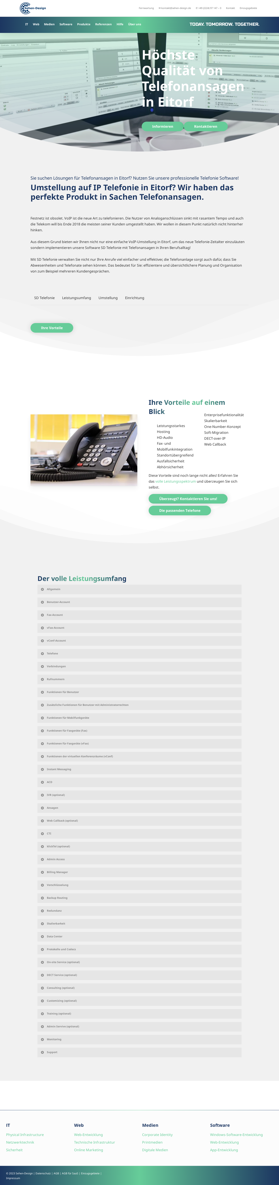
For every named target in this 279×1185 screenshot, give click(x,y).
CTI (45, 833)
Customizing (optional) (58, 1001)
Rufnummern (52, 679)
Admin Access (52, 859)
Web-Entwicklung (88, 1134)
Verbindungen (53, 666)
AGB (56, 1173)
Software (66, 24)
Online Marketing (88, 1150)
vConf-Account (53, 640)
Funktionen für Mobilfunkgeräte (64, 718)
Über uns (134, 24)
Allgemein (50, 589)
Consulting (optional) (57, 988)
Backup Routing (54, 898)
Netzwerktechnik (20, 1142)
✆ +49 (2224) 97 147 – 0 (208, 8)
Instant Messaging (55, 769)
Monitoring (50, 1039)
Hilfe (120, 24)
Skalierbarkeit (52, 923)
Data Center (51, 936)
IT (26, 24)
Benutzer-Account (55, 602)
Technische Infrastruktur (94, 1142)
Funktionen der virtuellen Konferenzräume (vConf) (76, 756)
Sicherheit (14, 1150)
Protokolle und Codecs (58, 949)
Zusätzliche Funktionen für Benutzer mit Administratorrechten (84, 705)
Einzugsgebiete (248, 8)
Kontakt (230, 8)
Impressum (13, 1178)
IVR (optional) (52, 795)
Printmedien (152, 1142)
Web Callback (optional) (59, 820)
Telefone (49, 653)
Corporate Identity (157, 1134)
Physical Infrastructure (25, 1134)
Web (36, 24)
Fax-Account (51, 615)
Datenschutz (43, 1173)
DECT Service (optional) (58, 975)
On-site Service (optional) (60, 962)
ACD (46, 782)
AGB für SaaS (70, 1173)
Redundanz (51, 911)
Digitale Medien (155, 1150)
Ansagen (49, 808)
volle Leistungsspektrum (175, 481)
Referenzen (103, 24)
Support (48, 1052)
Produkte (83, 24)
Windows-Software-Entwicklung (236, 1134)
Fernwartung (146, 8)
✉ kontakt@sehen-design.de (175, 8)
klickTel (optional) (55, 846)
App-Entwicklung (224, 1150)
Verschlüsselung (54, 885)
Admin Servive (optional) (59, 1026)
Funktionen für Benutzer (59, 692)
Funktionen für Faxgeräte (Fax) (63, 730)
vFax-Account (52, 628)
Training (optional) (55, 1013)
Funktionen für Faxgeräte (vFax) (64, 743)
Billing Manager (54, 872)
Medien (49, 24)
